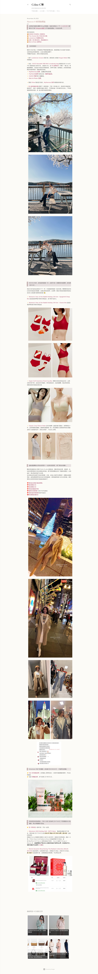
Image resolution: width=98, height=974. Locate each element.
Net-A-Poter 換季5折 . (35, 42)
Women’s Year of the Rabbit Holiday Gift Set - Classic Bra (48, 302)
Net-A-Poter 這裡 (35, 78)
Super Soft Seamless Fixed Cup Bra (41, 381)
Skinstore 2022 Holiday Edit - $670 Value (42, 831)
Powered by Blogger (49, 969)
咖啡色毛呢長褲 (33, 491)
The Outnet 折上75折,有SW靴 (38, 36)
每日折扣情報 (34, 901)
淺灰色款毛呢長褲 (34, 493)
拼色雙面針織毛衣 (34, 494)
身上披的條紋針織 (33, 86)
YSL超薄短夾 (55, 65)
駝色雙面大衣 (32, 487)
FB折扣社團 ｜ (35, 11)
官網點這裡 (35, 777)
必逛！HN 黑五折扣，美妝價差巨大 (39, 40)
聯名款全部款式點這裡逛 (35, 483)
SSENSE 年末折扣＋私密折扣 (37, 34)
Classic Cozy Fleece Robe (37, 425)
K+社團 (40, 845)
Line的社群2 (64, 26)
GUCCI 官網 (33, 76)
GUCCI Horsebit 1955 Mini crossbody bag (45, 63)
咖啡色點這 (48, 74)
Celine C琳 (38, 4)
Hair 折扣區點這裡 (34, 773)
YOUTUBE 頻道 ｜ (51, 11)
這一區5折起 (32, 827)
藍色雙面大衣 (33, 485)
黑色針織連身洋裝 (34, 489)
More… (58, 11)
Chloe (33, 82)
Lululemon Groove (37, 58)
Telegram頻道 (40, 28)
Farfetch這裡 (33, 74)
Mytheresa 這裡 (34, 72)
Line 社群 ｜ (43, 11)
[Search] (70, 4)
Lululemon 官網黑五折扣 (36, 38)
